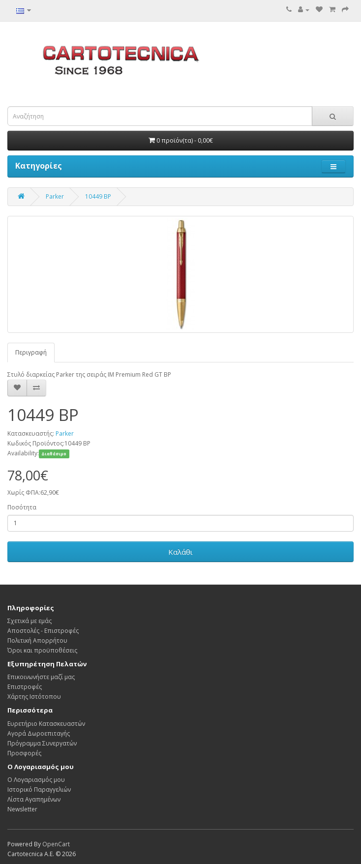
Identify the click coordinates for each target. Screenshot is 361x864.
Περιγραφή (31, 352)
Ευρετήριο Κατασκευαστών (46, 723)
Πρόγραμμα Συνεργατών (42, 743)
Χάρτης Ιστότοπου (34, 696)
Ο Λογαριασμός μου (36, 779)
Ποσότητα (21, 507)
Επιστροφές (24, 687)
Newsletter (22, 809)
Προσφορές (24, 753)
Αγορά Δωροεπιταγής (38, 733)
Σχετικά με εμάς (29, 621)
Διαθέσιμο (53, 453)
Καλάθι (180, 552)
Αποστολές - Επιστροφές (43, 630)
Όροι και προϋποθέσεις (42, 650)
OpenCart (56, 844)
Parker (55, 196)
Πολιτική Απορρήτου (37, 640)
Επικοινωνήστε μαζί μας (41, 677)
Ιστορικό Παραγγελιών (39, 789)
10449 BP (98, 196)
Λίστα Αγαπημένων (33, 799)
